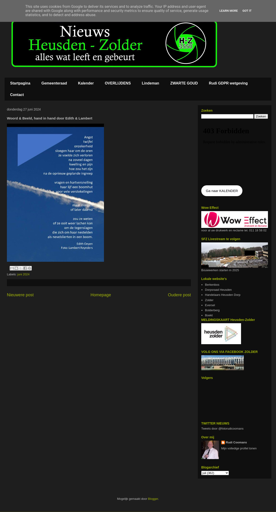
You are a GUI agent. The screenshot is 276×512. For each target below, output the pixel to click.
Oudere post (179, 295)
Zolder (209, 300)
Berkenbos (212, 284)
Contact (17, 95)
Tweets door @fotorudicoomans (222, 428)
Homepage (101, 295)
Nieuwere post (20, 295)
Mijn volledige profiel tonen (239, 448)
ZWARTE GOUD (184, 83)
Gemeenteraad (54, 83)
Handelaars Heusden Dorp (222, 295)
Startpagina (20, 83)
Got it (247, 10)
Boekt (209, 315)
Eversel (210, 305)
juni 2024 (23, 274)
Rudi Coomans (236, 442)
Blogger (153, 498)
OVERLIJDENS (118, 83)
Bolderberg (212, 310)
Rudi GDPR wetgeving (228, 83)
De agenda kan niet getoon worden (234, 152)
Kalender (86, 83)
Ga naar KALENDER (222, 191)
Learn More (228, 10)
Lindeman (150, 83)
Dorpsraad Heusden (218, 289)
